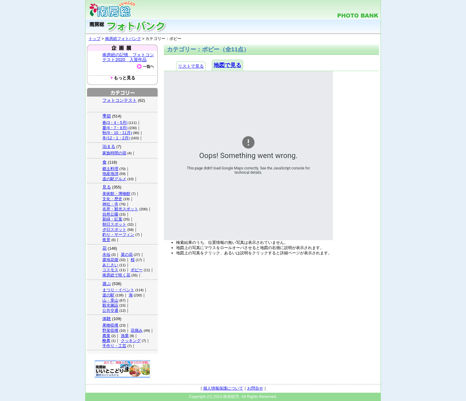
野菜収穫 (110, 330)
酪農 (106, 340)
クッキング (131, 340)
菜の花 (127, 254)
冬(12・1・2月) (116, 138)
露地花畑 (110, 259)
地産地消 (110, 173)
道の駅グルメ (114, 179)
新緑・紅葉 (112, 219)
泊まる (108, 146)
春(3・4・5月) (115, 122)
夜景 (106, 239)
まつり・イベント (118, 290)
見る (106, 187)
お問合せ (255, 388)
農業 (106, 335)
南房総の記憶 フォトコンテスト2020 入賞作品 (128, 57)
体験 (106, 318)
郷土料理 (110, 168)
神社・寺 (110, 204)
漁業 (125, 335)
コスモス (110, 270)
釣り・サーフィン (118, 234)
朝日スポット (114, 224)
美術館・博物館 (116, 193)
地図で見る (227, 65)
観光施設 (110, 305)
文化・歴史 (112, 199)
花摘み (137, 330)
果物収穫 (110, 325)
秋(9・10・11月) (117, 132)
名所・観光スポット (120, 209)
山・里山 (110, 300)
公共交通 (110, 310)
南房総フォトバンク (123, 38)
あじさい (110, 265)
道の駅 (108, 295)
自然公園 (110, 214)
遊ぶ (106, 283)
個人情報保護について (223, 388)
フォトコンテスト (119, 100)
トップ (95, 38)
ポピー (137, 270)
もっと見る (122, 78)
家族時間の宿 (114, 153)
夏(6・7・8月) (115, 127)
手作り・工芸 (114, 345)
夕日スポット (114, 229)
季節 (106, 115)
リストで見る (191, 66)
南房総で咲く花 (116, 275)
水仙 (106, 254)
